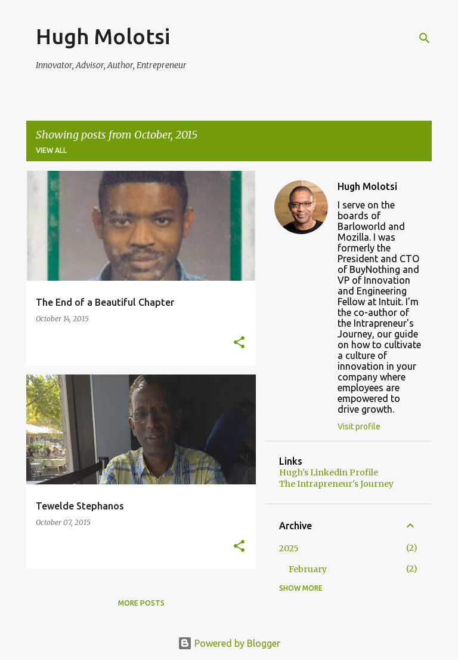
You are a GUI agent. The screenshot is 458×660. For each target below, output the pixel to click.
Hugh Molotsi (103, 36)
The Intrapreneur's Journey (336, 483)
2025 (289, 548)
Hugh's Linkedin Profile (328, 472)
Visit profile (359, 426)
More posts (141, 603)
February (308, 569)
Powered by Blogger (229, 643)
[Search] (424, 38)
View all (51, 150)
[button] (239, 343)
